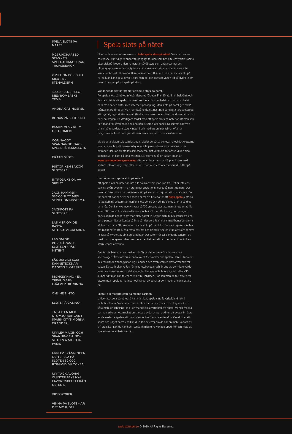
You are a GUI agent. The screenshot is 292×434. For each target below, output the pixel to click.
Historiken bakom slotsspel (67, 168)
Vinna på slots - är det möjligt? (68, 405)
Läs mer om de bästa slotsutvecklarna (68, 226)
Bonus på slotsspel (69, 118)
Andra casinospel (68, 108)
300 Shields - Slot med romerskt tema (67, 95)
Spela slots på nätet (64, 43)
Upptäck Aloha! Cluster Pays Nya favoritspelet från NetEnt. (69, 379)
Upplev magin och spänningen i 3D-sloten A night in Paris (67, 338)
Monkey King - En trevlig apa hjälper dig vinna (67, 280)
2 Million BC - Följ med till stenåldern (67, 78)
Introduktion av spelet (66, 181)
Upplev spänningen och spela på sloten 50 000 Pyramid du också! (68, 358)
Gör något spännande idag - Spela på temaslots (69, 144)
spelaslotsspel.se (128, 426)
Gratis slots (63, 157)
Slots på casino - (67, 303)
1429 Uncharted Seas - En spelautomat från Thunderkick (68, 60)
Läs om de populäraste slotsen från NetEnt (63, 245)
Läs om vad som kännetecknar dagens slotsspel (67, 263)
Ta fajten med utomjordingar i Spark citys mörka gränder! (68, 317)
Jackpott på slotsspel (62, 211)
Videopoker (62, 394)
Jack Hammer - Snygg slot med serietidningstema (68, 196)
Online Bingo (63, 293)
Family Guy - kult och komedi (66, 129)
